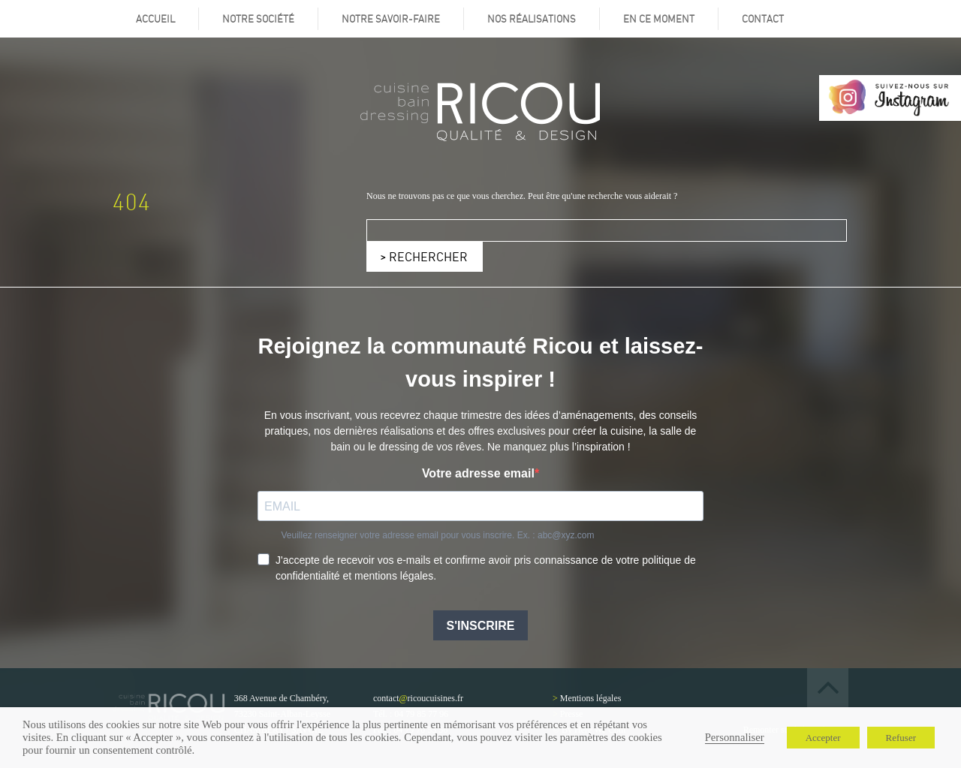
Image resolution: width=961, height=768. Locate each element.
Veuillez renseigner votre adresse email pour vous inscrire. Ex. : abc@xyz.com (437, 535)
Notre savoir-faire (391, 19)
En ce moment (658, 19)
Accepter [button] (823, 737)
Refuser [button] (901, 737)
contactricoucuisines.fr (418, 698)
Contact (763, 19)
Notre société (258, 19)
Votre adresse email (478, 473)
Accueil (155, 19)
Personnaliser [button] (734, 737)
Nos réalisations (531, 19)
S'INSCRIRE (481, 625)
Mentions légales (591, 698)
